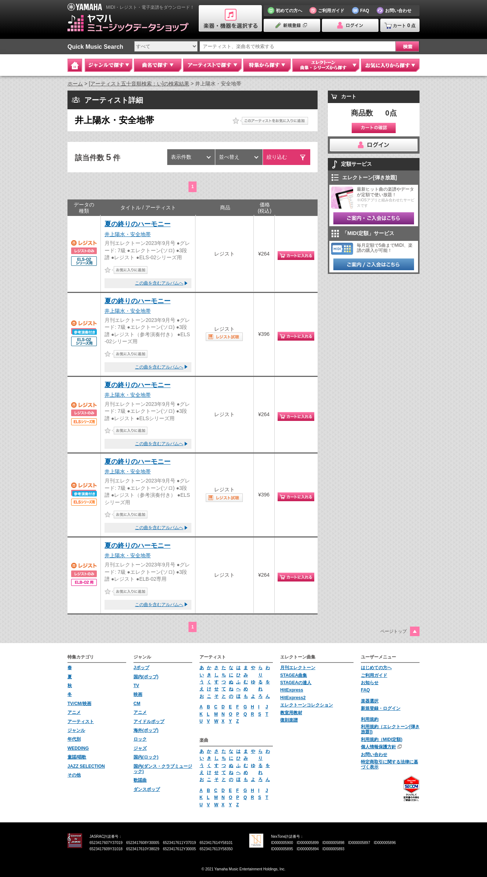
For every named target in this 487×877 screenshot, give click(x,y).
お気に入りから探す (390, 65)
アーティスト (80, 721)
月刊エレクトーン (297, 667)
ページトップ (393, 631)
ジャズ (140, 748)
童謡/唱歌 (76, 757)
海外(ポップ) (145, 730)
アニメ (74, 712)
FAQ (365, 690)
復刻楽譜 (289, 720)
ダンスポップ (146, 789)
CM (136, 703)
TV (136, 685)
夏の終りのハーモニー (138, 224)
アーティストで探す (212, 65)
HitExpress (291, 690)
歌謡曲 (140, 780)
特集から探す (267, 65)
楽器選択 (369, 701)
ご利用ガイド (374, 675)
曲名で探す (158, 65)
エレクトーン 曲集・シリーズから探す (325, 65)
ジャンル (76, 730)
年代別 (74, 739)
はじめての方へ (376, 667)
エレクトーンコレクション (306, 705)
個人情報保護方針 (378, 746)
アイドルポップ (148, 721)
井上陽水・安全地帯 (128, 234)
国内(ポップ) (145, 676)
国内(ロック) (145, 757)
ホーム (75, 84)
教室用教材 (291, 712)
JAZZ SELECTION (86, 766)
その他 (74, 775)
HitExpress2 (292, 697)
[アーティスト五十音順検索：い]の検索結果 (139, 84)
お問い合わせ (374, 754)
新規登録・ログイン (380, 708)
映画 (137, 694)
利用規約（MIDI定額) (381, 739)
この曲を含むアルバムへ (159, 283)
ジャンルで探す (108, 65)
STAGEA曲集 (293, 675)
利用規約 (369, 719)
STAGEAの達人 (295, 682)
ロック (140, 739)
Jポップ (141, 667)
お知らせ (369, 682)
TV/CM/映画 (79, 703)
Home (74, 65)
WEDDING (78, 748)
